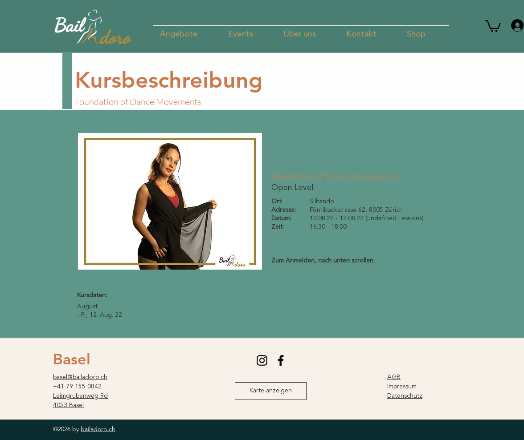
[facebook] (281, 360)
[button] (187, 34)
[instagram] (262, 360)
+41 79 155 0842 (77, 386)
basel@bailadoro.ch (80, 377)
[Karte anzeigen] (271, 391)
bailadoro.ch (98, 429)
